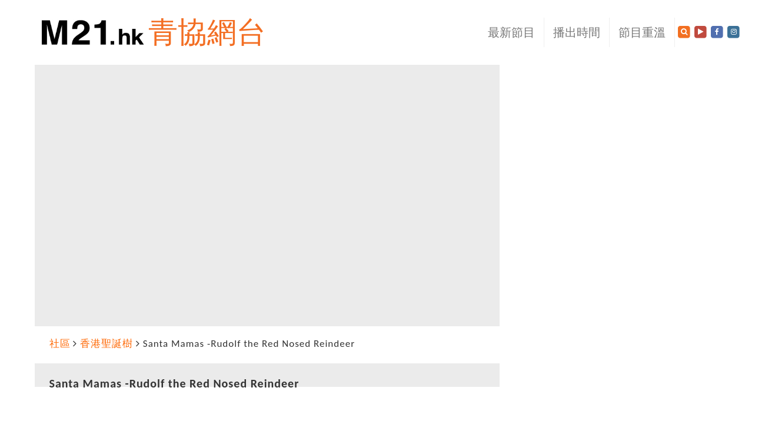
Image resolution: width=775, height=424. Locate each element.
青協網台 (207, 32)
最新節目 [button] (511, 32)
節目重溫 (642, 32)
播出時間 (576, 32)
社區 (60, 343)
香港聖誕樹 (106, 343)
